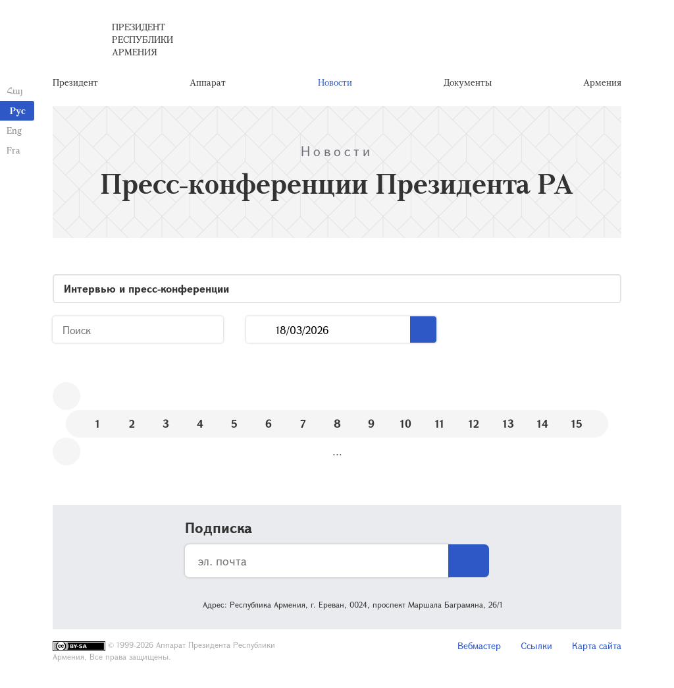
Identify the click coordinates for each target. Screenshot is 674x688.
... (261, 330)
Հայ (15, 90)
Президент (75, 82)
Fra (13, 150)
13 (508, 423)
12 (474, 423)
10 (405, 423)
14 (542, 423)
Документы (468, 82)
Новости (335, 82)
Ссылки (536, 645)
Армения (602, 82)
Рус (18, 110)
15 (577, 423)
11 (439, 423)
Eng (14, 130)
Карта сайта (596, 645)
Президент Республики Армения (142, 39)
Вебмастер (479, 645)
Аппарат (208, 82)
